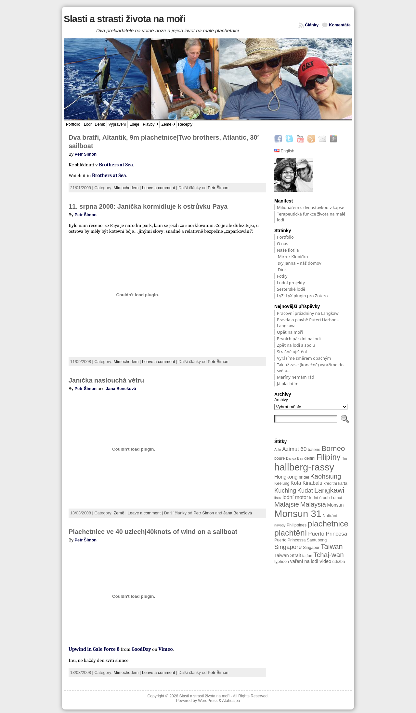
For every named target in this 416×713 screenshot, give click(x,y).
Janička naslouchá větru (106, 380)
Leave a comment (158, 187)
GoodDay (141, 649)
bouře (279, 458)
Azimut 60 (294, 449)
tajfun (307, 555)
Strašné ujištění (292, 352)
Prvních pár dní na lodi (299, 339)
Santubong (317, 540)
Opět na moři (290, 332)
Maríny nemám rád (295, 377)
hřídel (304, 477)
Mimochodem (126, 187)
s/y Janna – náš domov (299, 263)
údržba (338, 561)
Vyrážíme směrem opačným (304, 358)
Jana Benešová (121, 388)
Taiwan (331, 546)
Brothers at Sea (116, 165)
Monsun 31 (297, 513)
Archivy (281, 399)
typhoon (281, 561)
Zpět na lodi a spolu (296, 345)
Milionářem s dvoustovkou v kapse (310, 207)
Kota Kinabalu (306, 483)
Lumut (336, 498)
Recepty (185, 124)
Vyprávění (117, 124)
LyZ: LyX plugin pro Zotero (302, 296)
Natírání (330, 515)
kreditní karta (335, 483)
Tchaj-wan (328, 554)
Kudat (305, 490)
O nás (282, 243)
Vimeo (166, 649)
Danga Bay (294, 458)
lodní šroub (319, 498)
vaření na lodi (304, 561)
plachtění (290, 532)
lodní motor (295, 497)
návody (279, 525)
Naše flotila (288, 250)
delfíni (309, 458)
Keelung (282, 483)
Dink (282, 270)
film (344, 458)
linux (277, 498)
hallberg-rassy (304, 467)
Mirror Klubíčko (293, 256)
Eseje (134, 124)
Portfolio (73, 124)
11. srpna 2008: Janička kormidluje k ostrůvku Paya (148, 206)
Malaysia (313, 504)
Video (325, 561)
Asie (277, 450)
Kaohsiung (325, 476)
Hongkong (286, 477)
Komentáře (340, 24)
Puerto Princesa (327, 534)
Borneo (333, 448)
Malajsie (286, 504)
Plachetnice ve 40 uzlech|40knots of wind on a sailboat (153, 531)
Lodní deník (94, 124)
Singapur (311, 547)
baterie (314, 449)
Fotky (282, 276)
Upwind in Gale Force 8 (94, 649)
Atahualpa (231, 700)
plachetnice (328, 523)
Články (311, 24)
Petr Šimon (86, 154)
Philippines (296, 525)
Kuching (285, 490)
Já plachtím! (288, 383)
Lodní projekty (291, 283)
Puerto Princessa (290, 540)
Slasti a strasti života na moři (125, 18)
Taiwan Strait (287, 555)
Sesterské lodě (291, 289)
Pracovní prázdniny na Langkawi (308, 313)
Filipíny (329, 457)
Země (166, 124)
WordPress (207, 700)
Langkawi (329, 490)
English (284, 150)
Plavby (148, 124)
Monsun (335, 505)
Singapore (288, 546)
